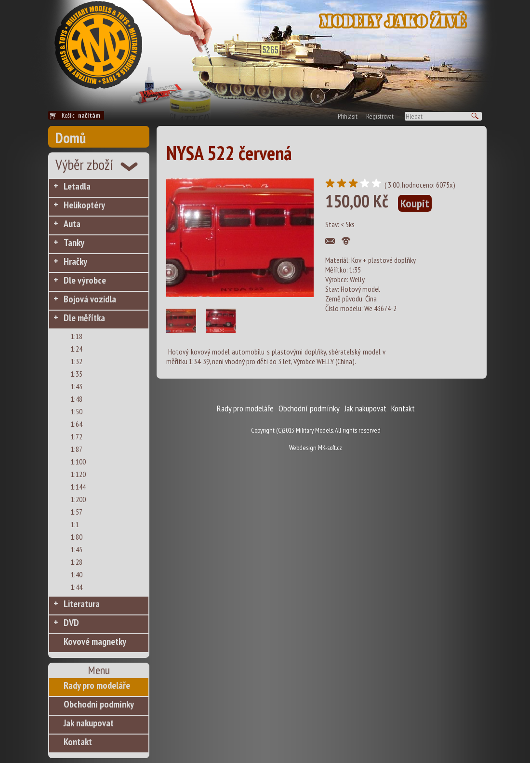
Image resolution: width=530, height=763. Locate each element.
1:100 (78, 461)
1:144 (78, 486)
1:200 (78, 499)
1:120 (78, 474)
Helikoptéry (84, 205)
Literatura (82, 604)
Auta (72, 224)
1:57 (76, 512)
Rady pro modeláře (97, 685)
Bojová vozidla (90, 299)
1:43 (76, 386)
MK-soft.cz (330, 447)
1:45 (76, 549)
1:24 (76, 349)
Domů (70, 137)
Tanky (74, 242)
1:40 (76, 574)
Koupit (414, 203)
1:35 (76, 374)
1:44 (76, 587)
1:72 (76, 436)
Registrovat (380, 116)
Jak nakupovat (89, 723)
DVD (71, 622)
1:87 (76, 449)
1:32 (76, 361)
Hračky (75, 261)
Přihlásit (348, 116)
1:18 (76, 336)
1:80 (76, 537)
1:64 (76, 424)
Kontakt (78, 742)
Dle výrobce (85, 280)
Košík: (83, 115)
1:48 (76, 399)
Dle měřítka (84, 318)
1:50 (76, 411)
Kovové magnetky (95, 641)
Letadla (77, 186)
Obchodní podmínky (99, 704)
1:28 (76, 562)
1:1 (75, 524)
